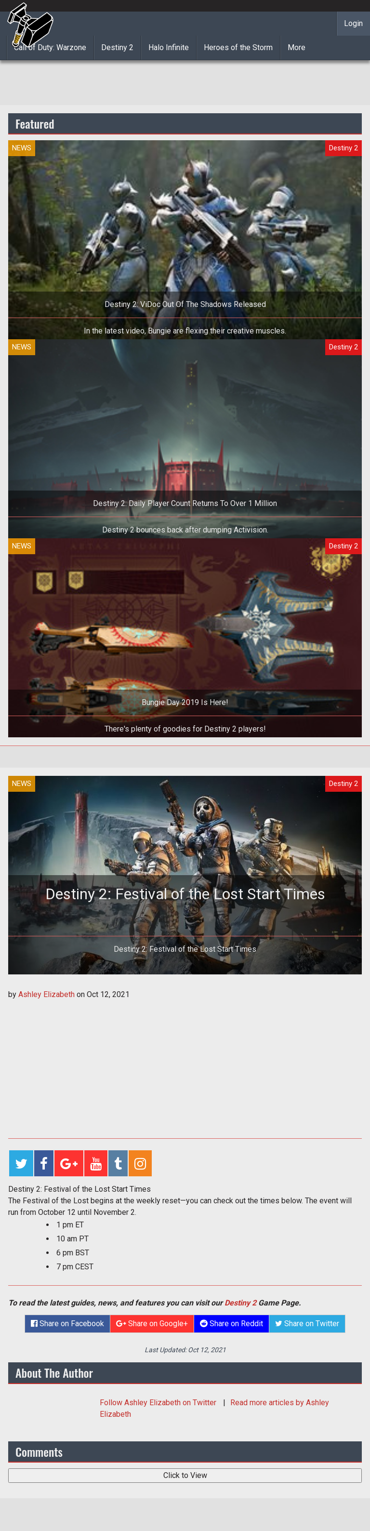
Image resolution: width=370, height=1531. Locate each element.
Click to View (185, 1475)
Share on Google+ (152, 1323)
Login (353, 23)
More (296, 47)
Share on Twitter (307, 1323)
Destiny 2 (117, 47)
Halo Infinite (168, 47)
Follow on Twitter (159, 1402)
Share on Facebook (67, 1323)
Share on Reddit (231, 1323)
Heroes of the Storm (238, 47)
